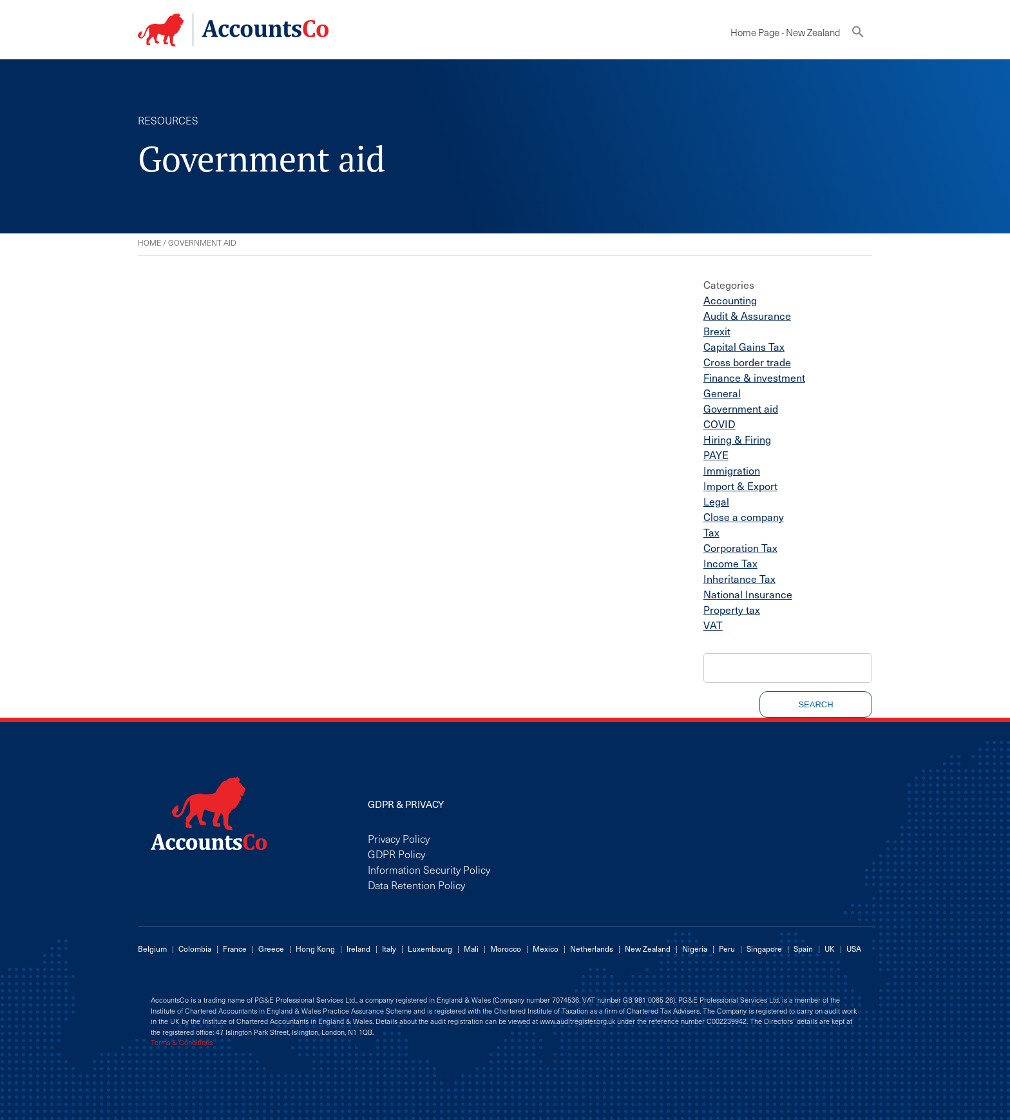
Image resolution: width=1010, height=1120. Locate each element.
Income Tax (730, 563)
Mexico (545, 948)
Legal (716, 501)
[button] (858, 34)
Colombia (194, 948)
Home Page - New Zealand (785, 32)
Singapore (764, 948)
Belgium (152, 948)
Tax (711, 532)
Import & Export (740, 485)
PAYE (716, 454)
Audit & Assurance (747, 315)
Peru (727, 948)
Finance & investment (754, 377)
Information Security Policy (429, 869)
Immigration (731, 470)
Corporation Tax (740, 547)
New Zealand (648, 948)
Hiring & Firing (737, 439)
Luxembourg (430, 948)
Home (149, 242)
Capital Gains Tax (744, 346)
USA (853, 948)
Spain (803, 948)
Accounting (730, 300)
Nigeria (694, 948)
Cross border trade (747, 361)
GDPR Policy (396, 853)
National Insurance (747, 594)
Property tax (731, 609)
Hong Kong (315, 948)
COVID (719, 423)
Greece (271, 948)
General (722, 392)
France (235, 948)
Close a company (743, 516)
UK (829, 948)
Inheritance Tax (739, 578)
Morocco (505, 948)
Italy (389, 948)
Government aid (740, 408)
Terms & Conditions (182, 1042)
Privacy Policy (399, 838)
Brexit (716, 331)
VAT (713, 625)
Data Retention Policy (416, 884)
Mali (471, 948)
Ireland (358, 948)
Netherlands (591, 948)
